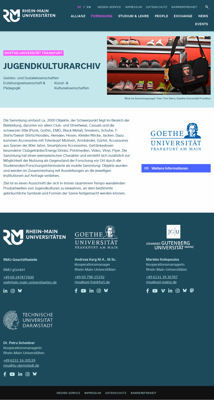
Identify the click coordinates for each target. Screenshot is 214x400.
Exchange (183, 16)
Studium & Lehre (133, 16)
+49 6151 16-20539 (19, 360)
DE (80, 7)
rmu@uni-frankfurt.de (92, 282)
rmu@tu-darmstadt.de (21, 365)
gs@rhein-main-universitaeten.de (30, 282)
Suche (207, 6)
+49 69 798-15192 (89, 276)
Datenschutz (156, 7)
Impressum (133, 7)
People (161, 16)
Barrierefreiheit (184, 7)
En (89, 7)
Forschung (101, 16)
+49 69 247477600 (18, 277)
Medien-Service (109, 7)
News (203, 16)
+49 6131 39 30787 (162, 276)
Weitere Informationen (170, 168)
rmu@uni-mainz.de (161, 282)
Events (201, 24)
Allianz (78, 16)
